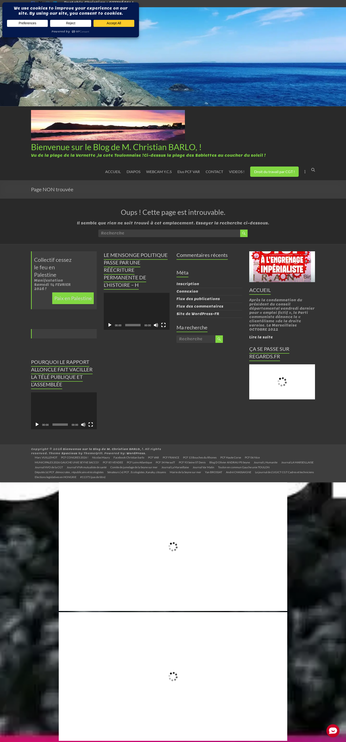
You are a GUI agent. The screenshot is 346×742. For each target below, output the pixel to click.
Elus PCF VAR (188, 171)
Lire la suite (261, 337)
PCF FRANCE (171, 457)
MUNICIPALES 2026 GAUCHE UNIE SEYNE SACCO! (67, 462)
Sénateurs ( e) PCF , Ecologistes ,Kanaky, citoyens (136, 472)
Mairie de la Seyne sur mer (185, 472)
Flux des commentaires (199, 306)
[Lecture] (37, 424)
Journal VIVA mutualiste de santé (87, 467)
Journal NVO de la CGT (49, 467)
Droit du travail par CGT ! (274, 171)
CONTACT (214, 171)
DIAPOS (133, 171)
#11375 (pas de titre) (93, 477)
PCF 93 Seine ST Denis (192, 462)
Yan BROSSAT (213, 472)
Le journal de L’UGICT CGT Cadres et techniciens (284, 472)
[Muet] (83, 424)
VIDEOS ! (236, 171)
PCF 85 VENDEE (113, 462)
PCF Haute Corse (230, 457)
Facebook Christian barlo (129, 457)
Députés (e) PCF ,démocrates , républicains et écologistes (69, 472)
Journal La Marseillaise (175, 467)
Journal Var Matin (203, 467)
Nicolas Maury (101, 457)
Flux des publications (198, 299)
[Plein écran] (90, 424)
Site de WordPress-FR (197, 314)
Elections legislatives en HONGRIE (55, 477)
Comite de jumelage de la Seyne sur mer (134, 467)
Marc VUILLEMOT (46, 457)
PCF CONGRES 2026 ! (74, 457)
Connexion (187, 291)
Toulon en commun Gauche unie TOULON (244, 467)
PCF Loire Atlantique (139, 462)
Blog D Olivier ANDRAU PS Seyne (229, 462)
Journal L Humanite (265, 462)
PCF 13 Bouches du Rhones (200, 457)
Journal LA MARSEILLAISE (297, 462)
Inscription (187, 284)
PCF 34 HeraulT (165, 462)
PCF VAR (153, 457)
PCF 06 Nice (252, 457)
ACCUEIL (113, 171)
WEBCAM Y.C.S (159, 171)
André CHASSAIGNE (238, 472)
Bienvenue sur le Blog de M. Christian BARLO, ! (116, 147)
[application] (64, 411)
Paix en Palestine (73, 298)
